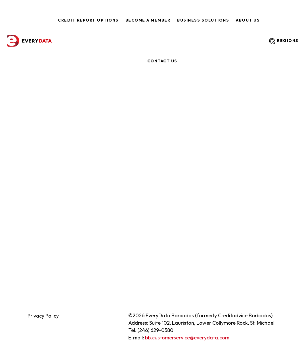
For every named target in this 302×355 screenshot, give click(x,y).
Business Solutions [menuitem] (203, 20)
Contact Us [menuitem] (162, 61)
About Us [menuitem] (248, 20)
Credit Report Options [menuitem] (88, 20)
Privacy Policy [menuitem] (43, 315)
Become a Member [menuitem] (148, 20)
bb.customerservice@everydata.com (187, 337)
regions (283, 41)
